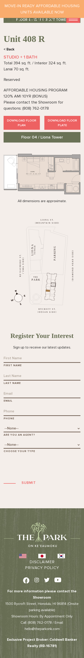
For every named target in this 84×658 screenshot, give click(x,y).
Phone (9, 418)
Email (8, 401)
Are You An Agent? (19, 435)
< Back (9, 49)
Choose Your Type (19, 451)
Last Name (12, 383)
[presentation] (38, 466)
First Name (13, 365)
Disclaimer (42, 561)
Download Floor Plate (62, 123)
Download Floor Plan (21, 123)
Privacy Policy (42, 567)
